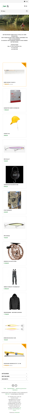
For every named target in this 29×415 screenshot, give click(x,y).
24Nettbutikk (17, 412)
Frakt (5, 388)
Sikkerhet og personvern (21, 388)
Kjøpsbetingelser (11, 388)
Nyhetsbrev (15, 390)
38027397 (7, 394)
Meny (3, 11)
